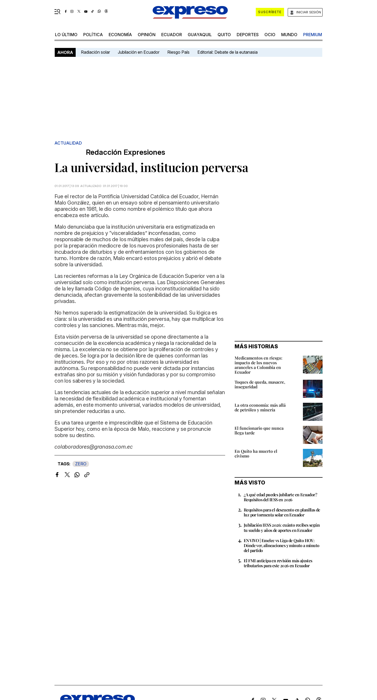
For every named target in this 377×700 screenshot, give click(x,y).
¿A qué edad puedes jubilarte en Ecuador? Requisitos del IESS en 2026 (280, 497)
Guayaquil (200, 34)
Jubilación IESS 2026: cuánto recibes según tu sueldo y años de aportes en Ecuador (282, 527)
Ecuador (171, 34)
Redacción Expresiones (125, 152)
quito (224, 34)
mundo (289, 34)
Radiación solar (95, 52)
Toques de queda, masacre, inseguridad (260, 384)
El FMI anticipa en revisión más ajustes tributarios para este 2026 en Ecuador (278, 563)
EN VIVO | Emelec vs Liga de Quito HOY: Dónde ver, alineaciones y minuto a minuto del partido (281, 545)
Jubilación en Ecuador (138, 52)
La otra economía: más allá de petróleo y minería (260, 407)
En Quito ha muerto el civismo (256, 453)
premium (312, 34)
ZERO (80, 463)
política (93, 34)
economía (120, 34)
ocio (269, 34)
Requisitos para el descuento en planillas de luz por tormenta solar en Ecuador (282, 512)
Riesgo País (178, 52)
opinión (147, 34)
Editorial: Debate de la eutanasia (227, 52)
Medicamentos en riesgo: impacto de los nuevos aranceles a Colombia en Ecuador (258, 365)
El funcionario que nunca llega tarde (259, 430)
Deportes (248, 34)
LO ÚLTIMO (66, 34)
